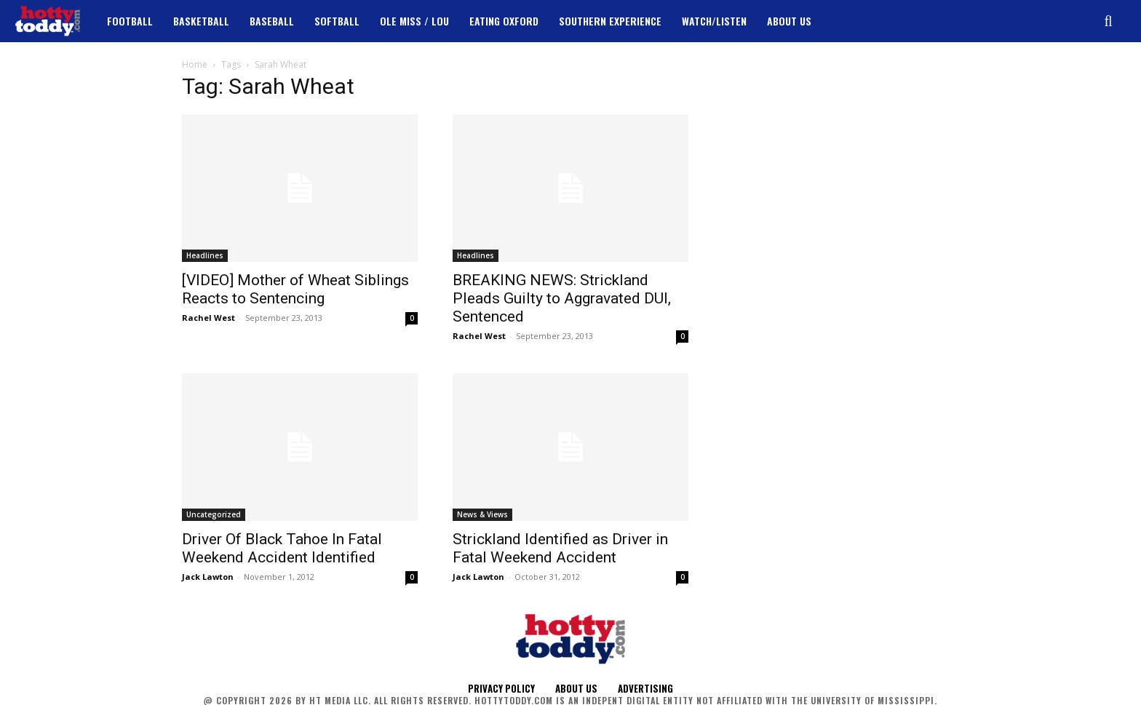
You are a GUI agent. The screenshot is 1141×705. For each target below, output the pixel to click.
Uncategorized (213, 514)
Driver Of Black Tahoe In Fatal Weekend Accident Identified (282, 548)
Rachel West (208, 317)
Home (194, 64)
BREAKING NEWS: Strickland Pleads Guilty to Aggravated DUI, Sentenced (562, 298)
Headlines (204, 255)
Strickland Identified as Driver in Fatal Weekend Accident (560, 548)
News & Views (482, 514)
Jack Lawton (208, 576)
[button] (1108, 21)
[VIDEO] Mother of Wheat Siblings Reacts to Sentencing (295, 289)
